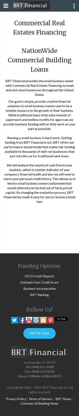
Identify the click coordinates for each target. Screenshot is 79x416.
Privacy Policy (16, 399)
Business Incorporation (39, 288)
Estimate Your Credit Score (39, 282)
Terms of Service (40, 399)
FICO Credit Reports (39, 276)
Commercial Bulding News (39, 403)
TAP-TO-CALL (39, 333)
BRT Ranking (39, 295)
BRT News (63, 399)
